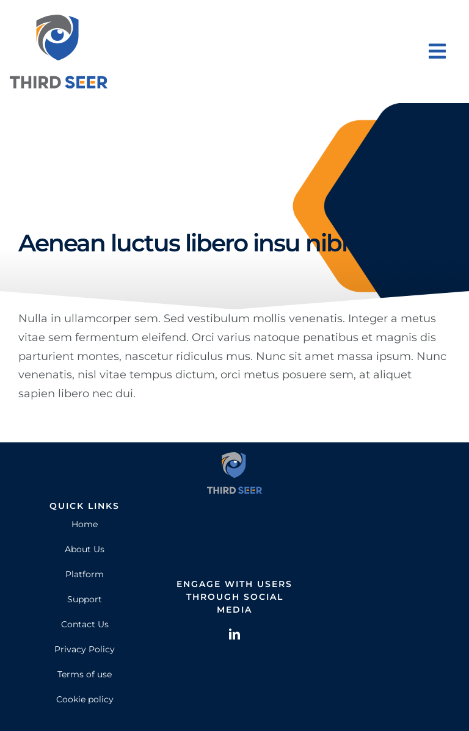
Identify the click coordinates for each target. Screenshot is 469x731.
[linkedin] (234, 633)
